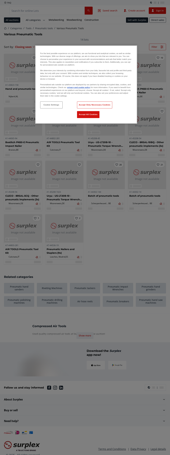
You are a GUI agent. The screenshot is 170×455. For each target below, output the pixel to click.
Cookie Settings (51, 105)
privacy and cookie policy (78, 87)
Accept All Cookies (88, 114)
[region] (86, 84)
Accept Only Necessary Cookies (94, 105)
